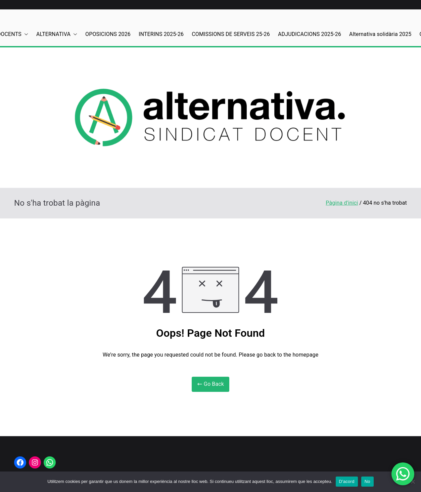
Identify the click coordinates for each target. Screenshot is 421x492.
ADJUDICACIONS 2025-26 (309, 34)
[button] (24, 34)
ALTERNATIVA (56, 34)
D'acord (347, 481)
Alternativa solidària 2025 (380, 34)
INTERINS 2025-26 (161, 34)
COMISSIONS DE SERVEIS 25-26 (231, 34)
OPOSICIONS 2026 (108, 34)
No (367, 481)
